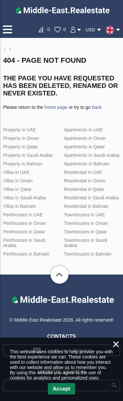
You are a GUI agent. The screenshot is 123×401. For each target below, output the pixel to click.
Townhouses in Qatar (85, 231)
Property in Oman (21, 138)
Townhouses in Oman (86, 223)
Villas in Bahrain (19, 206)
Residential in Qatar (84, 189)
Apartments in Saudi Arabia (92, 155)
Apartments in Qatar (84, 146)
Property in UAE (19, 129)
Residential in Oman (84, 180)
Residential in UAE (83, 172)
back (97, 107)
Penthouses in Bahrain (26, 254)
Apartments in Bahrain (87, 163)
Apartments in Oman (85, 138)
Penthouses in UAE (23, 214)
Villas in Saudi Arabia (24, 197)
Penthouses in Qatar (24, 231)
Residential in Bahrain (86, 206)
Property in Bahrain (22, 163)
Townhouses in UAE (84, 214)
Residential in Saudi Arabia (91, 197)
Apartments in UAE (83, 129)
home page (55, 107)
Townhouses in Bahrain (88, 254)
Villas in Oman (17, 180)
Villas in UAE (16, 172)
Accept (61, 389)
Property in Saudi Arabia (27, 155)
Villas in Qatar (17, 189)
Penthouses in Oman (24, 223)
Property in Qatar (20, 146)
